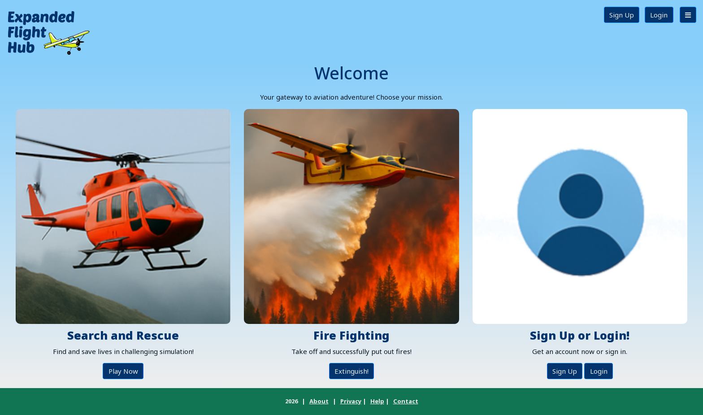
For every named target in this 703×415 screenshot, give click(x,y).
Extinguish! (351, 371)
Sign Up (621, 14)
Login (659, 14)
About (319, 401)
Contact (405, 401)
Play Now (123, 371)
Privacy (350, 401)
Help (377, 401)
